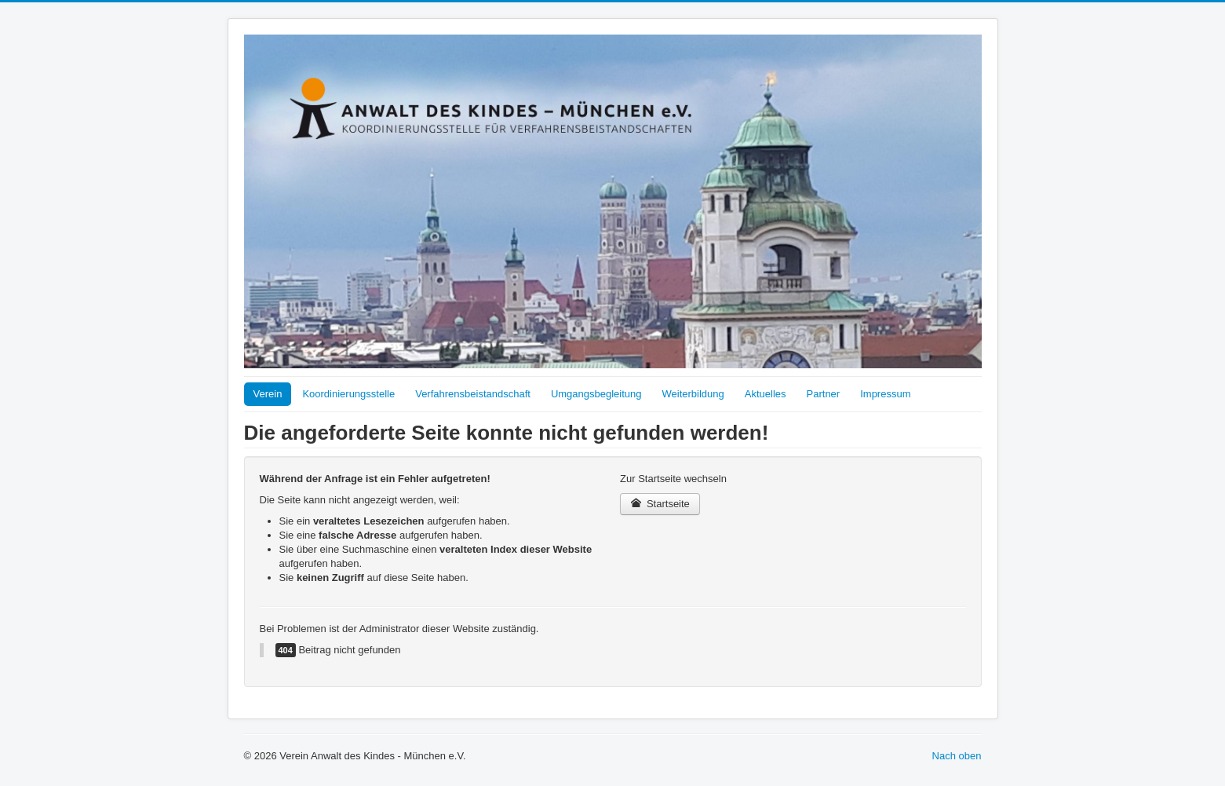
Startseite (660, 504)
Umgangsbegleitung (596, 394)
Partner (823, 394)
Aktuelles (765, 394)
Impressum (885, 394)
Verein (268, 394)
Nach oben (957, 756)
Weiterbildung (693, 394)
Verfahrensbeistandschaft (472, 394)
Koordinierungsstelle (348, 394)
